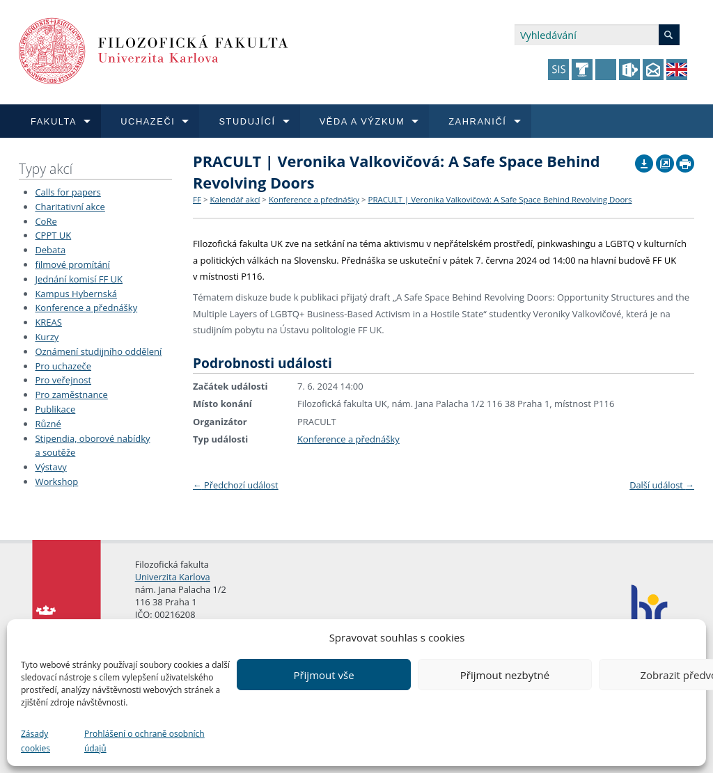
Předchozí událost (236, 485)
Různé (48, 423)
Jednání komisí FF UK (79, 279)
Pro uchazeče (63, 366)
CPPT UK (53, 235)
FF (197, 199)
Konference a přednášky (86, 307)
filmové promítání (72, 264)
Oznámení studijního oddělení (98, 351)
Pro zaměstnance (71, 394)
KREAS (48, 322)
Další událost (661, 485)
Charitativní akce (69, 206)
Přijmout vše (323, 675)
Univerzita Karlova (172, 577)
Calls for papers (67, 192)
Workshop (56, 481)
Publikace (55, 409)
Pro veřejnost (63, 380)
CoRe (45, 221)
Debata (50, 250)
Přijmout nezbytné (504, 675)
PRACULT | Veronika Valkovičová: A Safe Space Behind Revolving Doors (500, 199)
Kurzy (46, 336)
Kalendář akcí (235, 199)
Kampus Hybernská (76, 293)
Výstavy (50, 467)
